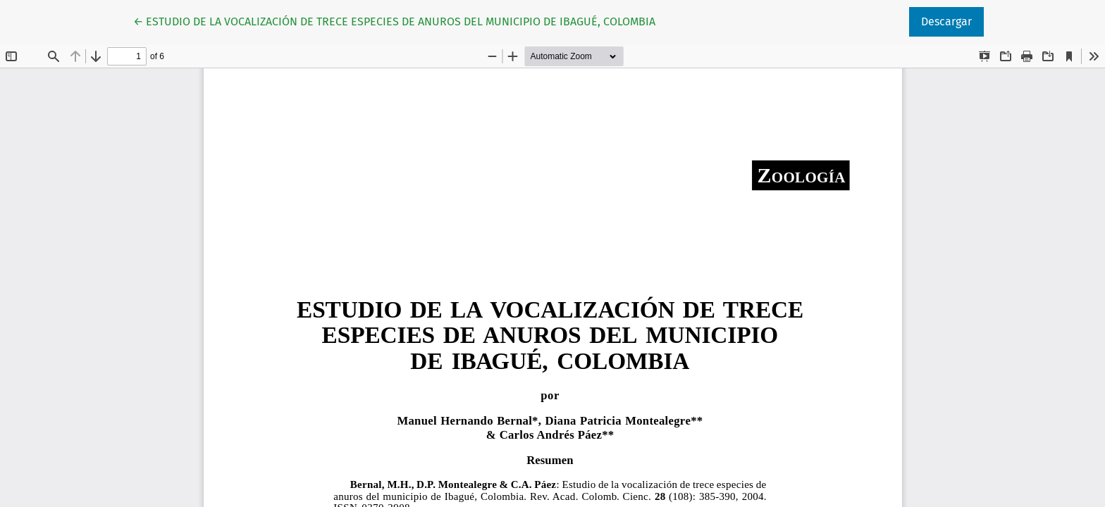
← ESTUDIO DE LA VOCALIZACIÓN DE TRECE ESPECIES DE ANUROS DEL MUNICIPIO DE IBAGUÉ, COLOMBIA (394, 20)
